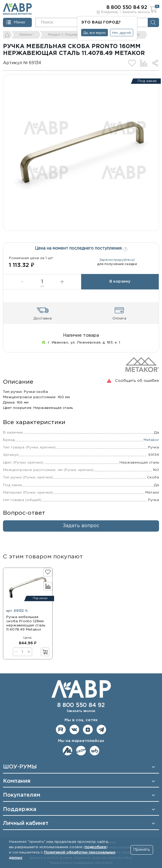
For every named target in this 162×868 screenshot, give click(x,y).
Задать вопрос (81, 526)
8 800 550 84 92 (81, 705)
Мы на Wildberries (95, 751)
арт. (17, 610)
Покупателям (21, 795)
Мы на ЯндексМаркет (68, 751)
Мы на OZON (81, 751)
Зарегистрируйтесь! (117, 260)
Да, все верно (95, 32)
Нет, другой (121, 32)
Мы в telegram (101, 730)
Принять (141, 849)
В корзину (119, 281)
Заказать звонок (136, 12)
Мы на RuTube (61, 730)
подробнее (95, 847)
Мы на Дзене (88, 730)
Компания (17, 781)
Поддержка (19, 809)
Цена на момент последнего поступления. (81, 248)
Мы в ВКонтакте (74, 730)
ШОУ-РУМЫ (20, 767)
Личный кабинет (25, 823)
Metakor (151, 440)
